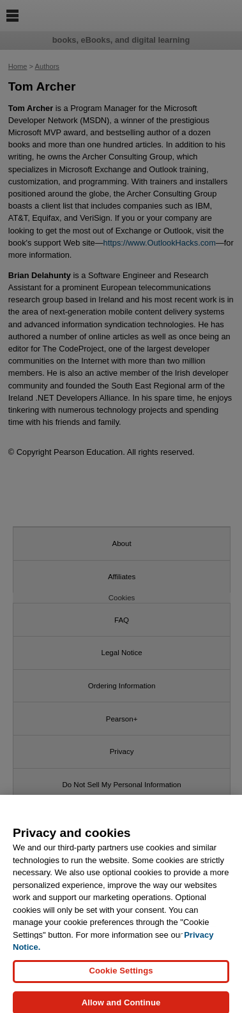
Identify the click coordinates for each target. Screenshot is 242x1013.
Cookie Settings (121, 976)
